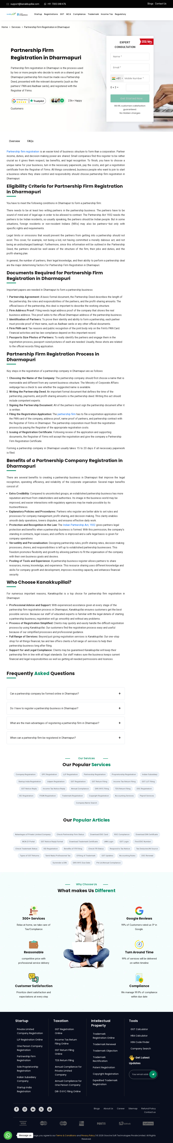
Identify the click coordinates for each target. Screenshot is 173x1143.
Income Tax (107, 14)
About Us (108, 1107)
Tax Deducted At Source (148, 848)
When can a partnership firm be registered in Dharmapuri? (65, 738)
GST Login (124, 841)
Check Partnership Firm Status (70, 834)
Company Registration (25, 774)
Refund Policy (148, 1107)
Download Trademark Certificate (83, 841)
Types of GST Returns (28, 855)
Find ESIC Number (144, 841)
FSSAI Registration (46, 795)
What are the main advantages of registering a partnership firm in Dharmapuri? (65, 723)
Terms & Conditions (66, 1134)
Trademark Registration (72, 795)
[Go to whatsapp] (8, 1135)
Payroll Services (148, 795)
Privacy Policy (88, 1134)
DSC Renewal (148, 855)
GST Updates (108, 855)
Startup (38, 14)
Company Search (141, 1047)
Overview (14, 141)
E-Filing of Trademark (86, 855)
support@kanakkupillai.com (24, 4)
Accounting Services (125, 795)
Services (16, 27)
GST (62, 14)
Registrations (51, 14)
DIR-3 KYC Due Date (81, 862)
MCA (68, 14)
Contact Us (160, 3)
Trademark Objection (105, 1050)
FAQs (30, 141)
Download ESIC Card (99, 834)
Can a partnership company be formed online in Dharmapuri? (65, 693)
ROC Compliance (122, 834)
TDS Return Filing (123, 788)
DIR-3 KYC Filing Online (68, 1090)
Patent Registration (104, 1066)
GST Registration (78, 781)
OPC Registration (49, 774)
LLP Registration (70, 774)
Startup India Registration (28, 781)
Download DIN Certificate (148, 834)
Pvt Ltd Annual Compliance (109, 862)
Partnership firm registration (23, 151)
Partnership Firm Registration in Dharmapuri (47, 27)
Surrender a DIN (59, 862)
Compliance (79, 14)
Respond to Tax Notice (120, 848)
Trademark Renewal (104, 1043)
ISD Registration (50, 848)
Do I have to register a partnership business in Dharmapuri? (65, 708)
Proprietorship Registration (124, 774)
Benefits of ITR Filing (73, 848)
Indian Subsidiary (150, 774)
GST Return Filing (100, 781)
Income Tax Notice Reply (53, 788)
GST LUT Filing (149, 781)
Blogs (150, 3)
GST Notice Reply (28, 788)
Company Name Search (86, 802)
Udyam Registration (56, 781)
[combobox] (117, 78)
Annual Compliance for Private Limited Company (68, 1070)
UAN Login (109, 841)
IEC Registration (24, 795)
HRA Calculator (139, 1035)
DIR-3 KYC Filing (102, 788)
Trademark (93, 14)
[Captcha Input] (137, 87)
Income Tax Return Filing (125, 781)
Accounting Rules (128, 855)
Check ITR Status (96, 848)
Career (121, 1107)
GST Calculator (139, 1028)
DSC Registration (145, 788)
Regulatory (120, 14)
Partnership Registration (95, 774)
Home (5, 27)
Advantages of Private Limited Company (32, 834)
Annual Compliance (80, 788)
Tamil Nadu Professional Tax (57, 855)
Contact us (150, 1111)
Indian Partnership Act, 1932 (79, 525)
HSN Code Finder (140, 1041)
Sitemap (133, 1107)
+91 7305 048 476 (56, 4)
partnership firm (67, 414)
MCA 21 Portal (27, 841)
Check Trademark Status (25, 848)
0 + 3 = (114, 87)
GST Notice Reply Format (51, 841)
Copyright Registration (99, 795)
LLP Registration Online (30, 1038)
